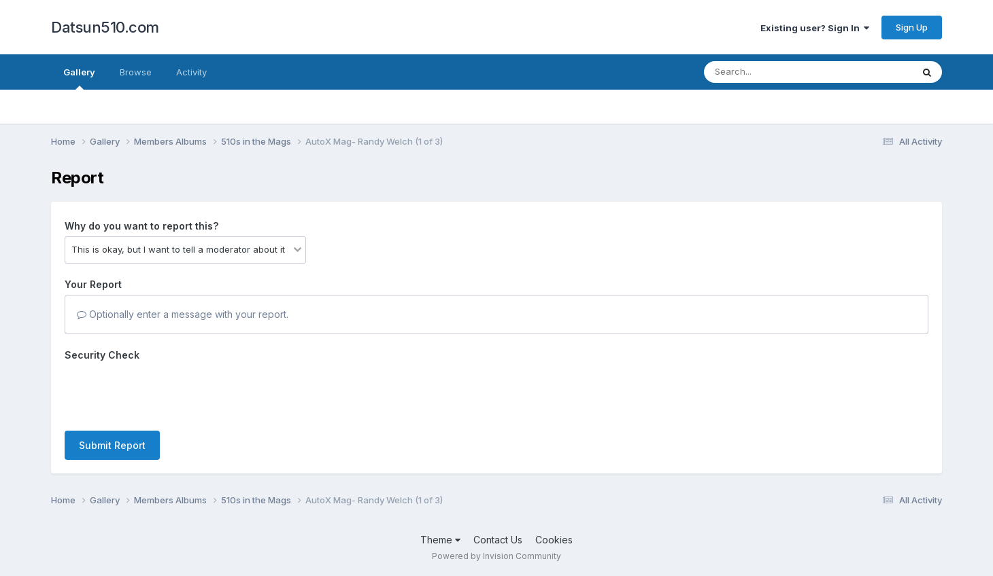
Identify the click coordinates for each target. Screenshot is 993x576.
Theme (440, 539)
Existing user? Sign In (814, 27)
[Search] (771, 72)
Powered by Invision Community (496, 556)
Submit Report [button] (112, 445)
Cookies (554, 539)
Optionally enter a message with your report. (182, 314)
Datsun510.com (105, 27)
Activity (191, 72)
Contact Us (497, 539)
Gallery (79, 78)
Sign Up (912, 27)
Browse (136, 72)
